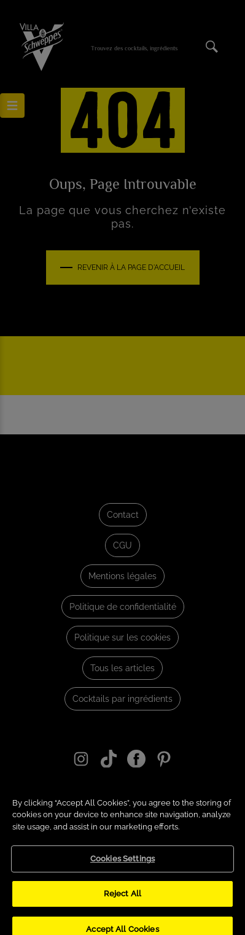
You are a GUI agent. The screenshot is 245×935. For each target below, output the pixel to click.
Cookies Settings (122, 869)
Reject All (122, 904)
